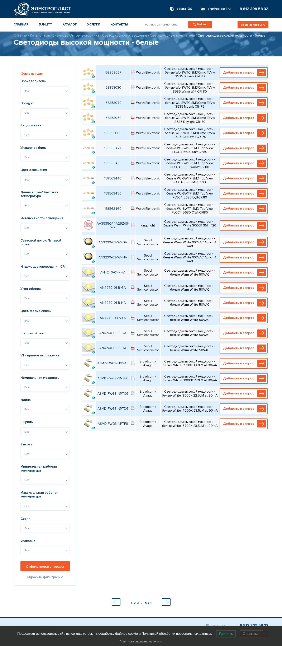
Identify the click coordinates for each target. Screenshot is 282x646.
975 (148, 603)
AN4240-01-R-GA (113, 288)
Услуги (93, 24)
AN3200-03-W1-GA (113, 242)
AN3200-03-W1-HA (113, 257)
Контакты (119, 24)
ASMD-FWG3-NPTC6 (112, 394)
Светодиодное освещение (124, 35)
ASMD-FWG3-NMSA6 (113, 363)
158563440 (112, 178)
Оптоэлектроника (84, 35)
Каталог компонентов (48, 35)
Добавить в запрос (244, 72)
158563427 (112, 148)
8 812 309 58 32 (254, 8)
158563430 (112, 163)
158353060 (112, 133)
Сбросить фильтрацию (45, 577)
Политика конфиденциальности (141, 641)
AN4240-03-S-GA (112, 333)
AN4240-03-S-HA (112, 348)
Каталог (69, 24)
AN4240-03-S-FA (113, 318)
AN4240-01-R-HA (113, 303)
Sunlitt (45, 24)
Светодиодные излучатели (172, 35)
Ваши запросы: (253, 25)
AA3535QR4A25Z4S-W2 (113, 225)
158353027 (113, 72)
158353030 (112, 87)
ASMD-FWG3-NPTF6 (113, 424)
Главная (21, 24)
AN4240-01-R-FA (112, 272)
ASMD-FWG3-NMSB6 (112, 378)
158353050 (112, 118)
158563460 (112, 209)
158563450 (112, 193)
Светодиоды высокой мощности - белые (232, 35)
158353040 (112, 103)
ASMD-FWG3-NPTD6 (112, 409)
